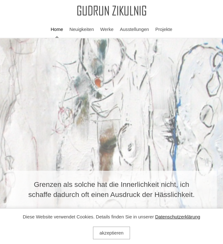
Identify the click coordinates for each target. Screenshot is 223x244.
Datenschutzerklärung (177, 216)
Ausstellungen (134, 29)
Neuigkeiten (81, 29)
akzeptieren (112, 232)
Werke (107, 29)
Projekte (163, 29)
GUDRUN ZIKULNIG (112, 11)
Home (57, 29)
